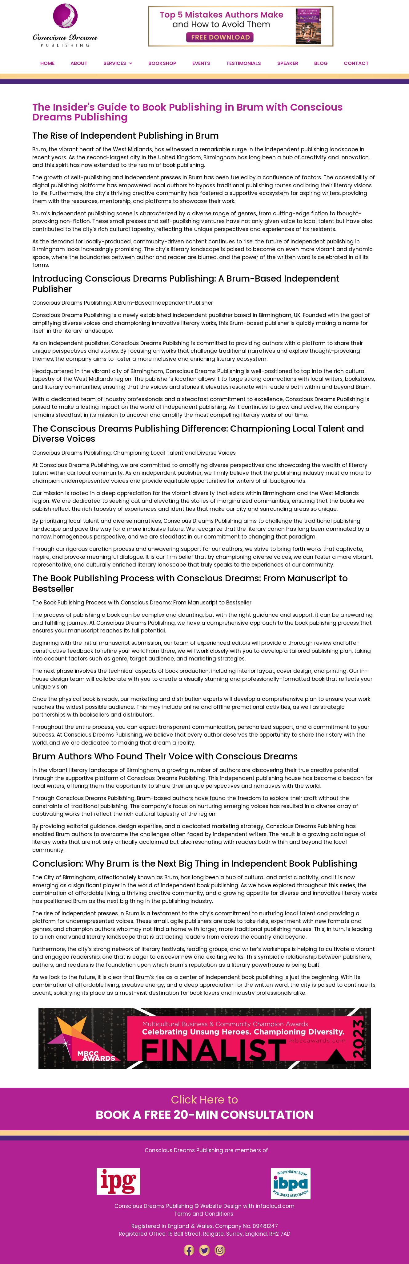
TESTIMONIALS (243, 63)
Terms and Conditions (204, 1213)
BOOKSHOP (162, 63)
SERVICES (117, 63)
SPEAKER (287, 63)
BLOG (321, 63)
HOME (47, 63)
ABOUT (78, 63)
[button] (117, 63)
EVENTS (201, 63)
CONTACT (356, 63)
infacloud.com (275, 1206)
